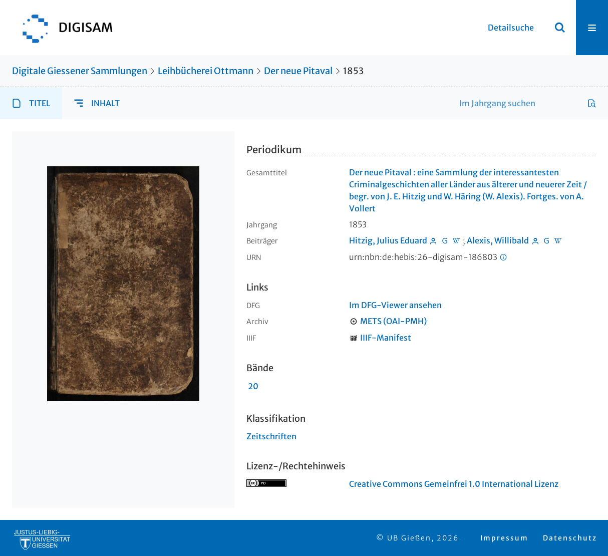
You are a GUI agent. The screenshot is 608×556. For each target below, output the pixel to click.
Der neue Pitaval (298, 71)
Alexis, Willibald (498, 240)
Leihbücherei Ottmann (205, 71)
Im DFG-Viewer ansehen (395, 305)
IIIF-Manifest (385, 338)
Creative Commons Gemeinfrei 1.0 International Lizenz (453, 484)
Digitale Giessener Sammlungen (79, 71)
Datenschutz (570, 537)
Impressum (504, 537)
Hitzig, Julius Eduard (388, 240)
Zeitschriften (271, 436)
